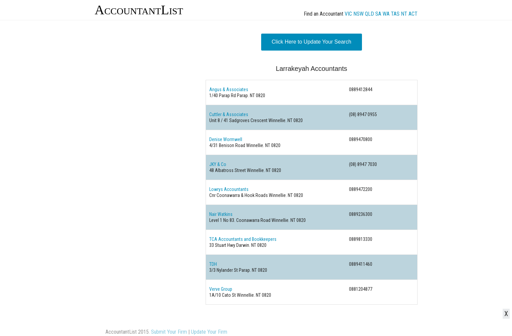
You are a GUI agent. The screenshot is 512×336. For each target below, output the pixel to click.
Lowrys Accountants (229, 189)
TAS (395, 14)
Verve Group (220, 289)
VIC (348, 14)
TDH (213, 264)
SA (378, 14)
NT (404, 14)
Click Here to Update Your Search (311, 42)
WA (386, 14)
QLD (369, 14)
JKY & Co (217, 164)
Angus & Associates (228, 89)
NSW (358, 14)
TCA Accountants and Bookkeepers (242, 239)
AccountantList (139, 9)
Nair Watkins (221, 214)
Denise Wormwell (225, 139)
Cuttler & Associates (228, 114)
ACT (413, 14)
